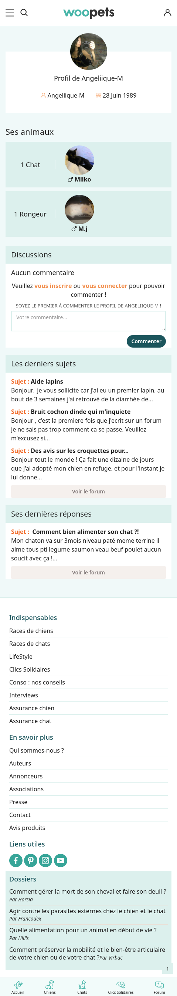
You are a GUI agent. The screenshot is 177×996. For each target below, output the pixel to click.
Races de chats (29, 644)
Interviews (23, 695)
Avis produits (27, 828)
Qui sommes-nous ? (36, 750)
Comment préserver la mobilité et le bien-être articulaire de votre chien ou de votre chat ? (87, 953)
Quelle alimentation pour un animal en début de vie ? (83, 934)
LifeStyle (21, 656)
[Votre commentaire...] (88, 321)
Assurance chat (30, 721)
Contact (20, 815)
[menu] (11, 13)
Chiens (49, 986)
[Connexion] (167, 13)
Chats (82, 986)
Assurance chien (31, 708)
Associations (26, 789)
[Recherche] (24, 13)
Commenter (146, 341)
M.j (79, 214)
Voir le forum (88, 491)
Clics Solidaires (120, 986)
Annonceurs (25, 776)
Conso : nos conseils (37, 682)
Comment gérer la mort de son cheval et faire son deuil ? (87, 895)
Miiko (79, 164)
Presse (18, 802)
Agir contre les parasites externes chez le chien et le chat (87, 914)
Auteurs (20, 763)
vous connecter (104, 286)
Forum (159, 986)
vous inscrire (53, 286)
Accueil (17, 986)
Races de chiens (31, 631)
